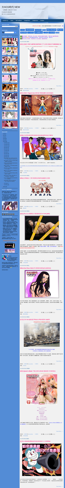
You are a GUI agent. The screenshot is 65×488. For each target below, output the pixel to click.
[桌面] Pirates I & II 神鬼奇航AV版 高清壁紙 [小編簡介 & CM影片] (14, 90)
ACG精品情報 (52, 32)
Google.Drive (27, 20)
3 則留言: (37, 312)
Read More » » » (59, 86)
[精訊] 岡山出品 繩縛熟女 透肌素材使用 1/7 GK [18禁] (35, 213)
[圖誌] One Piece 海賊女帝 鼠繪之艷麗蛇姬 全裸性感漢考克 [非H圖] (14, 81)
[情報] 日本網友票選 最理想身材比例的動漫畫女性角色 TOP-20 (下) (14, 53)
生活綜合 (23, 29)
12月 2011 (6, 142)
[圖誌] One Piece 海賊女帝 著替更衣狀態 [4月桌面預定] (35, 268)
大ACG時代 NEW (11, 7)
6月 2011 (6, 152)
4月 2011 (6, 155)
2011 (4, 141)
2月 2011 (6, 183)
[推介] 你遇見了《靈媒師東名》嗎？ (9, 63)
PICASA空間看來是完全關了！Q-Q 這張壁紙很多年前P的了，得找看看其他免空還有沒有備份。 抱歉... (10, 219)
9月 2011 (6, 147)
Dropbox (42, 20)
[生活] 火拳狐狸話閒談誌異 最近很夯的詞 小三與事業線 (35, 441)
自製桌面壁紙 (30, 30)
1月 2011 (6, 184)
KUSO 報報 (57, 32)
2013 (4, 138)
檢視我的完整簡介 (5, 269)
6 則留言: (37, 88)
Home (12, 20)
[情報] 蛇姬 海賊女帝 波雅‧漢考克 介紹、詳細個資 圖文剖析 (13, 99)
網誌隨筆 (60, 30)
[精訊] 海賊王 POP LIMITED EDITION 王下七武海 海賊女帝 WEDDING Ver (40, 44)
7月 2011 (6, 150)
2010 (4, 186)
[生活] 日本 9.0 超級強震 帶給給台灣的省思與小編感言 (35, 319)
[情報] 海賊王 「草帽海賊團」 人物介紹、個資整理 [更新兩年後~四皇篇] (15, 72)
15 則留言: (37, 128)
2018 (4, 133)
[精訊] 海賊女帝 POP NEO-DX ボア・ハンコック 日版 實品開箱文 (14, 127)
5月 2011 (6, 153)
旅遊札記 (44, 29)
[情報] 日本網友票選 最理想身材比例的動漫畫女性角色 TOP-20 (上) (14, 44)
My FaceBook (19, 20)
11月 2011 (6, 144)
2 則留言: (37, 170)
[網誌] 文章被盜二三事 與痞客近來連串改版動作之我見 (35, 178)
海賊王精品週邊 (51, 30)
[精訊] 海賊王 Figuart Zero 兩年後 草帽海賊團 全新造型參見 (36, 93)
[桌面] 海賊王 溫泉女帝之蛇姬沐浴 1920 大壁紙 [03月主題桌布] (10, 181)
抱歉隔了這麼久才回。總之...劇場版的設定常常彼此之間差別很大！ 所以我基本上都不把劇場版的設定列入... (10, 229)
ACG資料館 (46, 32)
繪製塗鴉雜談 (24, 32)
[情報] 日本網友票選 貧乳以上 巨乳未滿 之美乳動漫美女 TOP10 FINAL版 (15, 109)
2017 (4, 135)
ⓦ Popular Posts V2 (15, 129)
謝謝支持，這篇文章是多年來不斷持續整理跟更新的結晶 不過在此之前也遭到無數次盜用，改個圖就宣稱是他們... (10, 226)
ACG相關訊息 (38, 32)
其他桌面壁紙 (38, 29)
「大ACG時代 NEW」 (9, 237)
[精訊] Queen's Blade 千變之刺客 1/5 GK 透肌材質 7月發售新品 (38, 371)
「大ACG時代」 (8, 234)
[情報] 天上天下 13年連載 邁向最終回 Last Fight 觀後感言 (13, 118)
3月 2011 (6, 156)
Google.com (35, 20)
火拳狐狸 (9, 256)
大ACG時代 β (5, 20)
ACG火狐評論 (31, 32)
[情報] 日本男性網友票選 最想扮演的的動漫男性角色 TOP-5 (36, 135)
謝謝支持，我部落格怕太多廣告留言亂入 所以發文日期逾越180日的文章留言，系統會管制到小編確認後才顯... (10, 222)
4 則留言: (37, 206)
